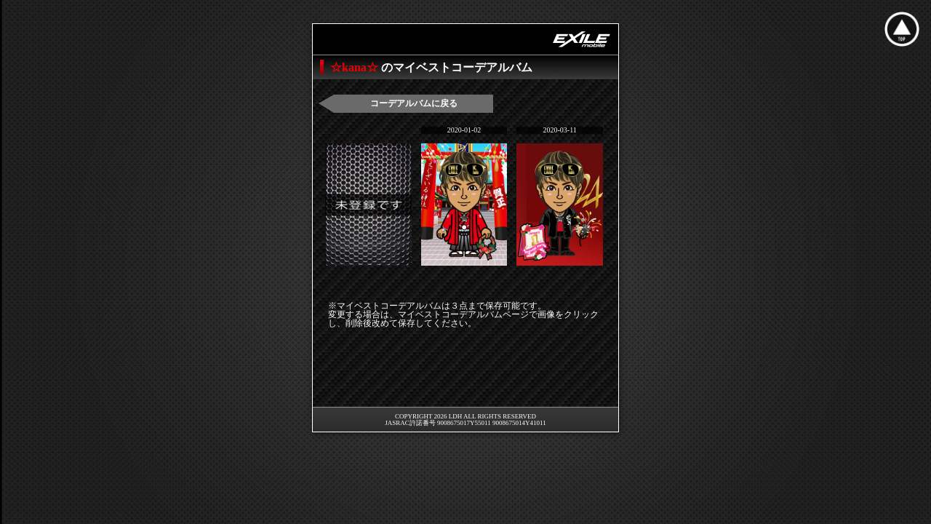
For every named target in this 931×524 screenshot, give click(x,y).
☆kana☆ (355, 67)
